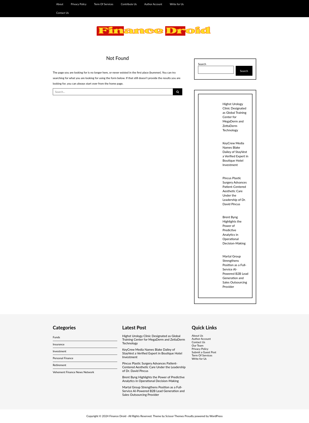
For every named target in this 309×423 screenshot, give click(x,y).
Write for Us (177, 4)
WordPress (216, 416)
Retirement (59, 365)
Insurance (58, 344)
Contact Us (62, 12)
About (59, 4)
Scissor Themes (174, 416)
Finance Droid (117, 416)
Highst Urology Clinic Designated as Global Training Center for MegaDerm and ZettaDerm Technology (234, 117)
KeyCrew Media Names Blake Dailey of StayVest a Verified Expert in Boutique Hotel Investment (152, 353)
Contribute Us (129, 4)
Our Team (197, 345)
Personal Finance (63, 358)
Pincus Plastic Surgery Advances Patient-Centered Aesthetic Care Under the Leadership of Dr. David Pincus (234, 191)
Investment (59, 351)
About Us (197, 335)
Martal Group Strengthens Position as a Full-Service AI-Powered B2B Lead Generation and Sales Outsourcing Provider (153, 390)
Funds (56, 337)
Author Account (153, 4)
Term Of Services (103, 4)
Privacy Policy (78, 4)
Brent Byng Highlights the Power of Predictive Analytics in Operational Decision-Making (234, 230)
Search (202, 64)
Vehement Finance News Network (73, 372)
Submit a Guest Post (204, 352)
